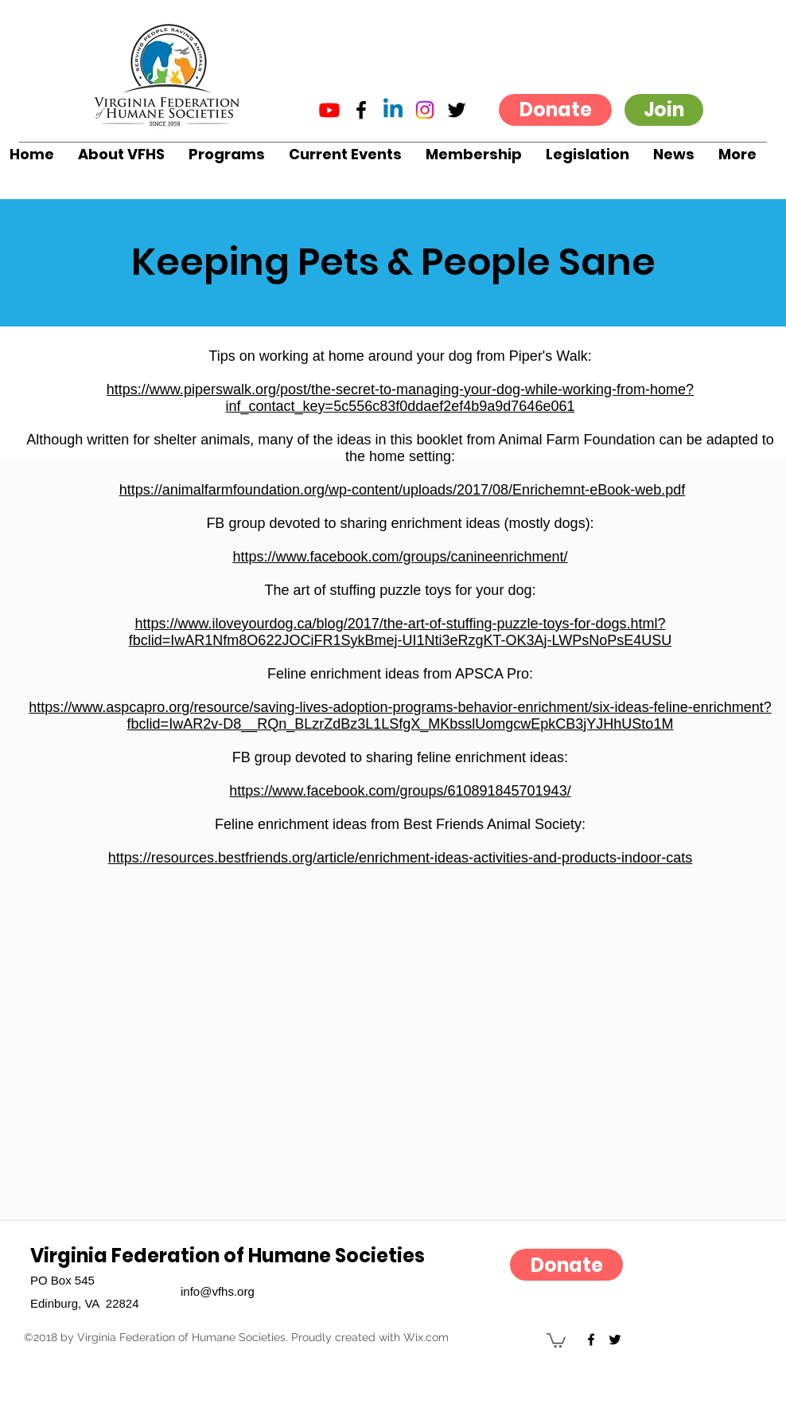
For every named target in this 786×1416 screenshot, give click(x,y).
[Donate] (555, 110)
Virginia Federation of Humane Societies (227, 1255)
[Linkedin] (393, 110)
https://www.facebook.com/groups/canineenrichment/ (399, 557)
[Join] (664, 110)
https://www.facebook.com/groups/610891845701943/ (399, 791)
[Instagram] (425, 110)
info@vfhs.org (218, 1291)
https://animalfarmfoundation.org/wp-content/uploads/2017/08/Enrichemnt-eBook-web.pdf (402, 490)
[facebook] (361, 110)
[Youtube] (329, 110)
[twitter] (457, 110)
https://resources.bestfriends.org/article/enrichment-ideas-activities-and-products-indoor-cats (400, 858)
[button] (121, 154)
